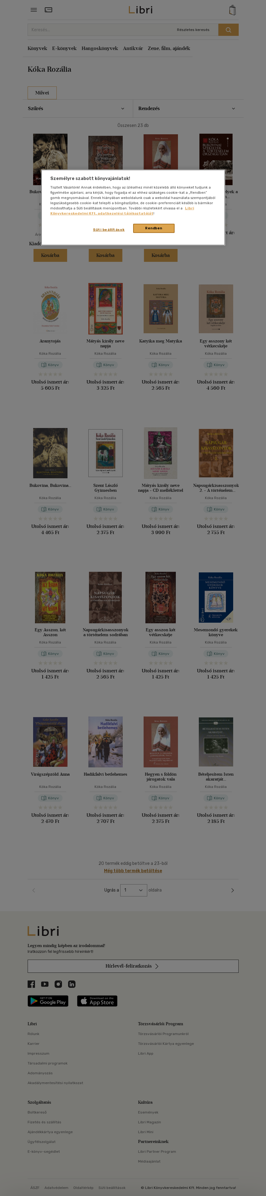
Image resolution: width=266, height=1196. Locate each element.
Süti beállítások (109, 229)
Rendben (153, 228)
